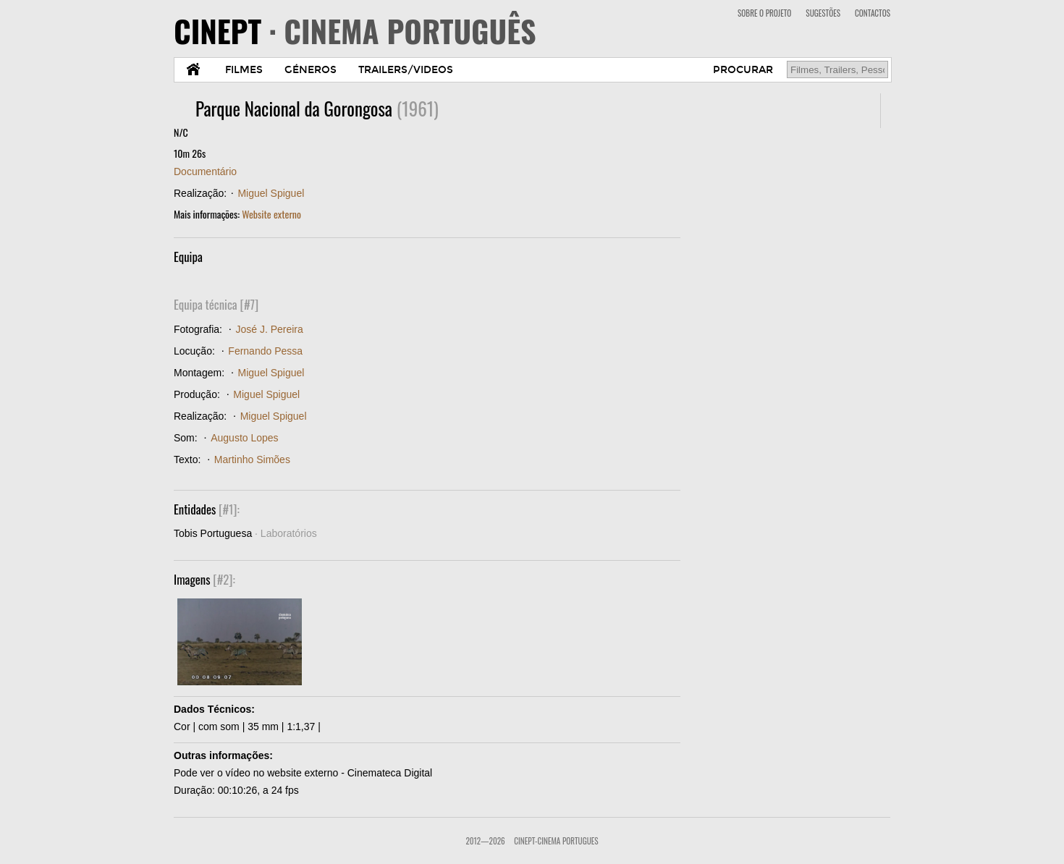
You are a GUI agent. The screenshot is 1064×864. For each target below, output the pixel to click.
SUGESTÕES (823, 13)
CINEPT (355, 30)
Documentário (205, 171)
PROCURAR (743, 70)
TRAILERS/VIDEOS (405, 70)
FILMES (244, 70)
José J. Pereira (269, 329)
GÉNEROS (310, 70)
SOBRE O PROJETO (764, 13)
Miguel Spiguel (270, 193)
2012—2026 (484, 841)
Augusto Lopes (244, 438)
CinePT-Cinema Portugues (556, 841)
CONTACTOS (872, 13)
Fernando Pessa (265, 351)
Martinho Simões (252, 459)
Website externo (271, 213)
